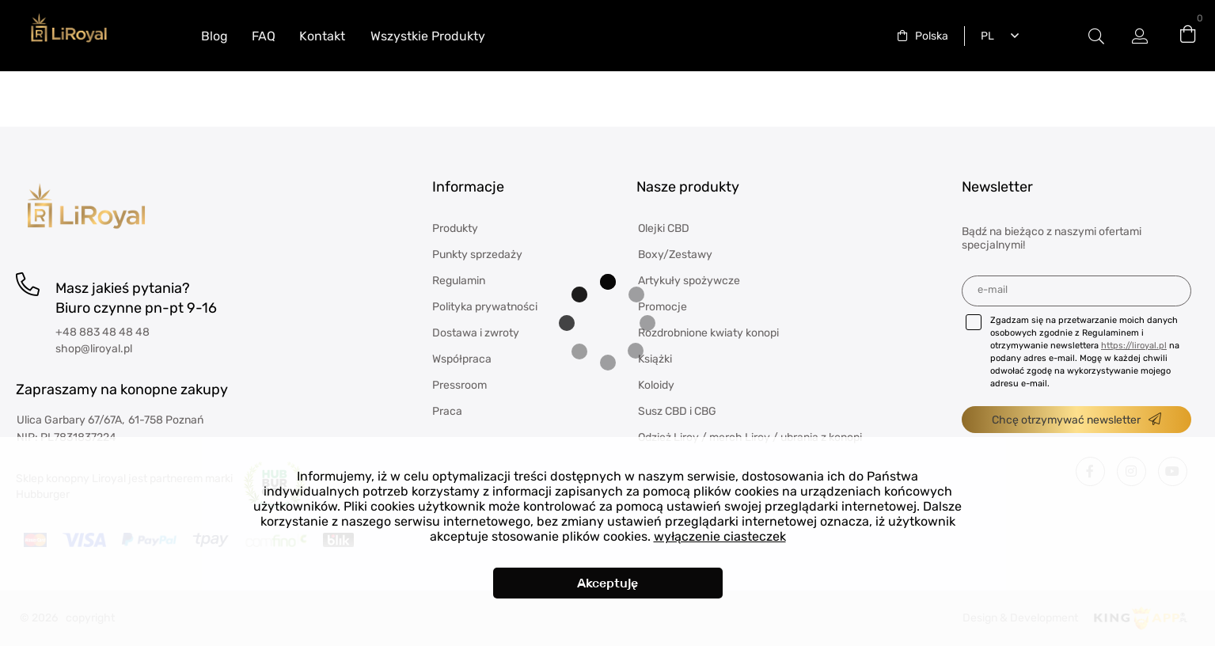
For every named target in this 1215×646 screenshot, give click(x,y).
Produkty (455, 228)
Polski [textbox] (985, 36)
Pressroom (459, 385)
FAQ (263, 36)
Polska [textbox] (931, 36)
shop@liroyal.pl (93, 348)
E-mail (993, 289)
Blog (214, 36)
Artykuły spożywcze (689, 280)
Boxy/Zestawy (675, 254)
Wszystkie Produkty (427, 36)
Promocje (662, 307)
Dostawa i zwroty (475, 333)
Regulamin (458, 280)
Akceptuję (607, 583)
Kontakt (322, 36)
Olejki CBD (663, 228)
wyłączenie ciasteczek (720, 536)
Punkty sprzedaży (477, 254)
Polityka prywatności (484, 307)
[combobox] (923, 36)
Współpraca (462, 359)
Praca (447, 411)
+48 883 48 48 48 (102, 332)
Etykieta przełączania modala (1096, 36)
